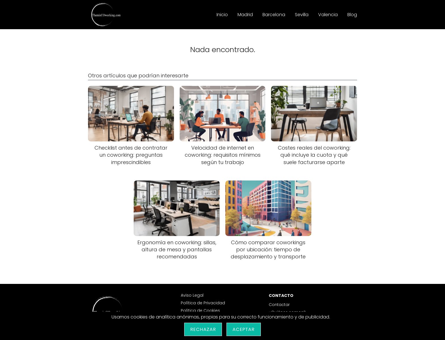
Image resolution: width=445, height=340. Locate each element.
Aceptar (243, 329)
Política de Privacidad (203, 303)
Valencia (328, 14)
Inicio (222, 14)
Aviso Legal (192, 295)
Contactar (279, 304)
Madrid (245, 14)
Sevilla (301, 14)
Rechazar (203, 329)
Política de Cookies (200, 310)
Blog (352, 14)
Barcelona (274, 14)
